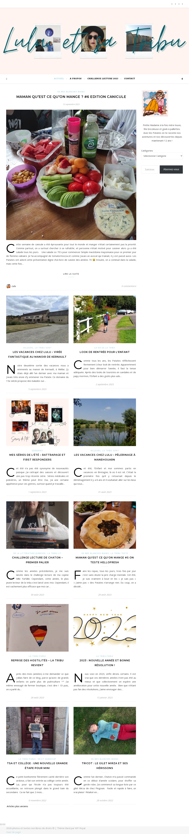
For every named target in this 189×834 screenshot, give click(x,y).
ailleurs (28, 347)
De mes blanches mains (71, 91)
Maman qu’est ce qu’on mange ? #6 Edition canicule (71, 97)
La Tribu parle (37, 656)
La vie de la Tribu (104, 347)
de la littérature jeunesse (29, 553)
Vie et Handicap (47, 759)
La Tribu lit (54, 553)
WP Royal (80, 828)
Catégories (147, 150)
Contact (129, 79)
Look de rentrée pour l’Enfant (105, 352)
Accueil (59, 79)
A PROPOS (76, 79)
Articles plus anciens (17, 806)
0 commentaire (129, 286)
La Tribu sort (43, 347)
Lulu (14, 286)
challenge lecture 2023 (102, 79)
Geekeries (37, 450)
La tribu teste (119, 553)
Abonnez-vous (171, 169)
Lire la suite (71, 273)
